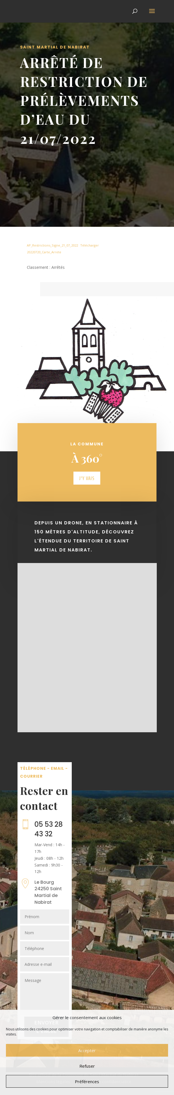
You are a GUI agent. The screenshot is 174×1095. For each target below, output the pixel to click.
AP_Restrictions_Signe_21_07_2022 (52, 245)
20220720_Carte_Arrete (44, 252)
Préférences (87, 1081)
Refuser (87, 1066)
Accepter (87, 1050)
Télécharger (89, 245)
